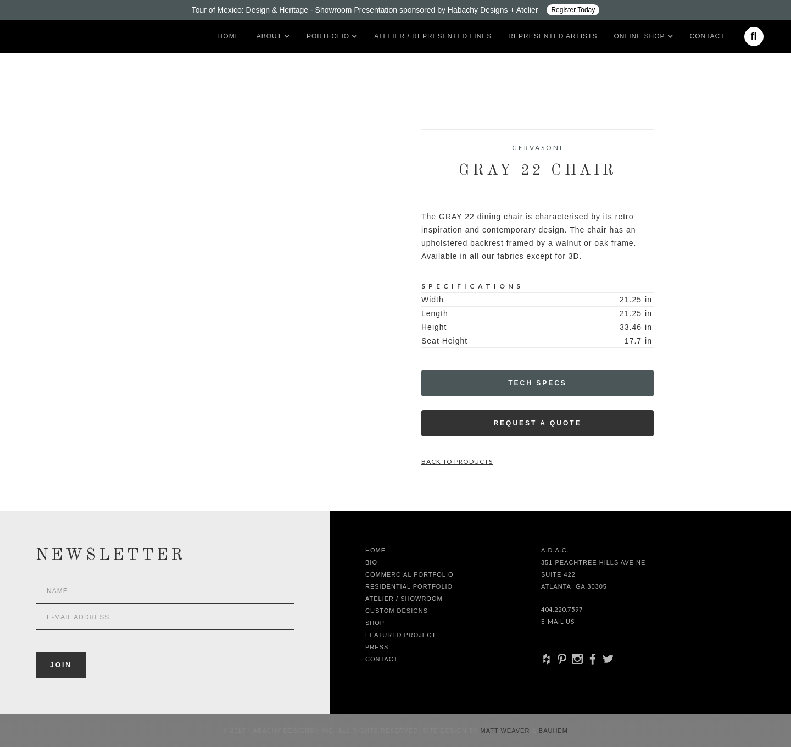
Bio (371, 562)
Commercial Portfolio (409, 574)
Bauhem (552, 730)
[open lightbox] (162, 179)
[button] (269, 36)
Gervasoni (537, 147)
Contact (707, 36)
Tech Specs (537, 383)
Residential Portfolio (409, 586)
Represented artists (552, 36)
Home (229, 36)
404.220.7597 (562, 609)
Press (376, 647)
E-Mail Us (558, 621)
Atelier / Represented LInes (433, 36)
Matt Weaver (506, 730)
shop (375, 622)
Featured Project (400, 635)
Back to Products (457, 461)
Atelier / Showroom (404, 598)
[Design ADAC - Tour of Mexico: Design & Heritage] (395, 10)
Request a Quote (537, 423)
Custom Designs (396, 610)
